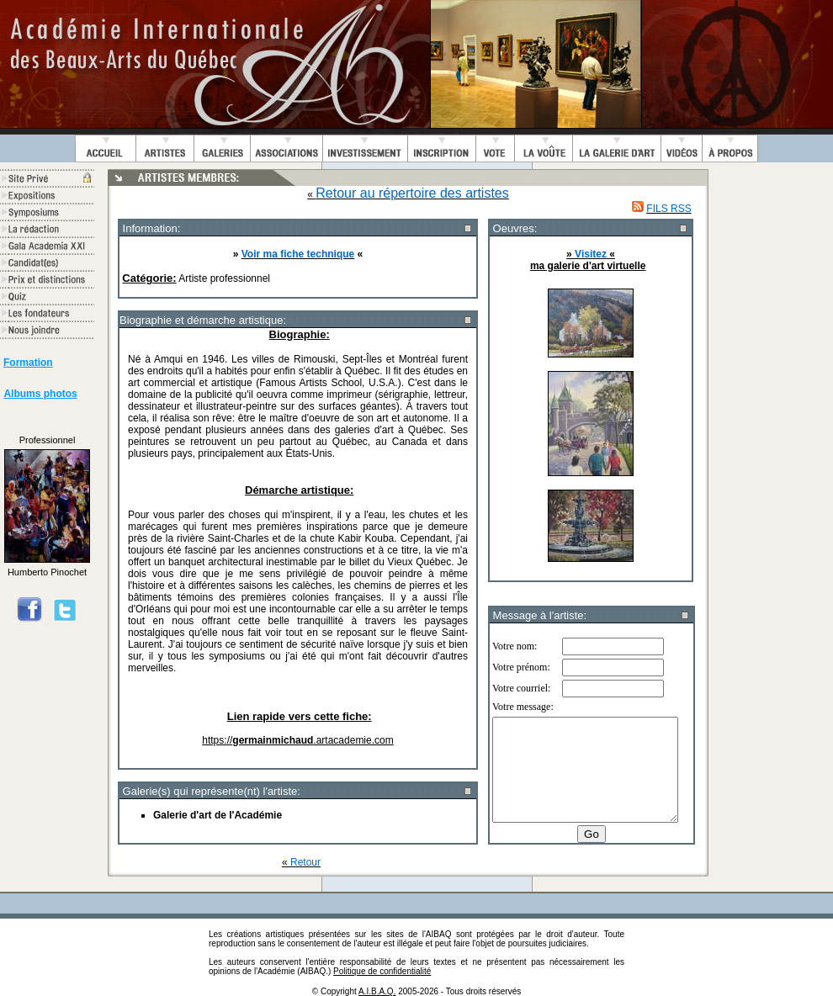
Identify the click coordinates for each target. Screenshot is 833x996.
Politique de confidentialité (382, 971)
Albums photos (40, 394)
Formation (28, 362)
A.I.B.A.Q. (376, 991)
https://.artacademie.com (297, 740)
